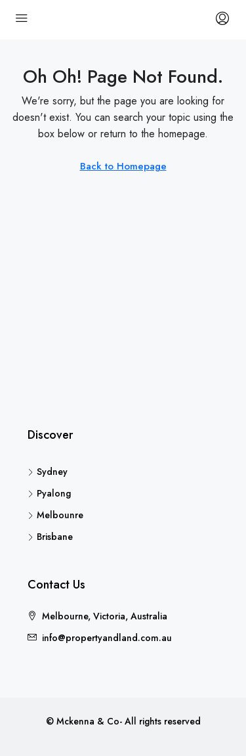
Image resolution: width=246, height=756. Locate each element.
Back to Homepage (123, 166)
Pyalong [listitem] (49, 493)
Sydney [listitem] (48, 471)
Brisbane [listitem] (50, 536)
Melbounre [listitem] (55, 515)
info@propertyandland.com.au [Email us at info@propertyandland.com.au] (107, 637)
